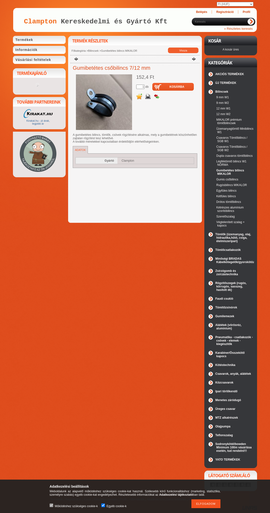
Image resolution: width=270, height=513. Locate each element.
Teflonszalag (224, 435)
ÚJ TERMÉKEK (225, 83)
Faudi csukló (224, 298)
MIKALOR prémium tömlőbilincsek (229, 121)
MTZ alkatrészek (226, 417)
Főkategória (79, 50)
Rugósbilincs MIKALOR (231, 185)
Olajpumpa (222, 426)
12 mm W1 (223, 108)
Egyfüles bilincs (226, 190)
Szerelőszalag (225, 216)
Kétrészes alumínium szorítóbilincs (230, 209)
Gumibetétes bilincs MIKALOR (119, 50)
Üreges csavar (225, 409)
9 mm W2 (222, 103)
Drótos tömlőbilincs (228, 202)
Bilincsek (93, 50)
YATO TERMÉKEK (227, 459)
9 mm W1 (222, 97)
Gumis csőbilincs (227, 179)
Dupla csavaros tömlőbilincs (234, 156)
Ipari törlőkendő (226, 391)
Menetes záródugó (228, 400)
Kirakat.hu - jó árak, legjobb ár (38, 122)
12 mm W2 (223, 114)
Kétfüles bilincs (226, 196)
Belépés (201, 12)
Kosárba (176, 87)
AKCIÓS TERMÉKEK (229, 74)
